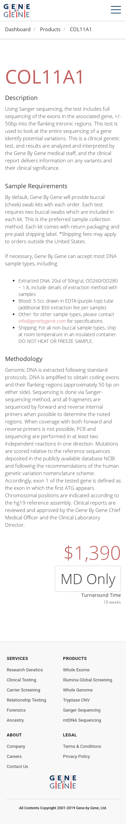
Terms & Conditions (82, 746)
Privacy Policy (76, 756)
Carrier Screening (23, 689)
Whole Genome (78, 689)
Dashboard (18, 29)
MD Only (87, 578)
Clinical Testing (21, 679)
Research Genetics (25, 669)
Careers (14, 756)
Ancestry (15, 720)
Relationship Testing (26, 700)
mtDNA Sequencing (82, 720)
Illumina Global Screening (88, 679)
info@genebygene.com (42, 321)
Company (16, 746)
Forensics (16, 710)
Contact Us (17, 766)
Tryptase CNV (76, 700)
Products (50, 29)
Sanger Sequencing (81, 710)
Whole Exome (76, 669)
